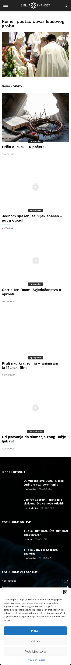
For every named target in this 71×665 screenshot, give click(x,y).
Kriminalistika (31, 508)
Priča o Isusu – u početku (24, 147)
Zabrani (35, 641)
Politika (28, 539)
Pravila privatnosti (36, 659)
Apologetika (35, 141)
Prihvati (35, 630)
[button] (65, 592)
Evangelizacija (35, 431)
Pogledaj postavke (35, 651)
